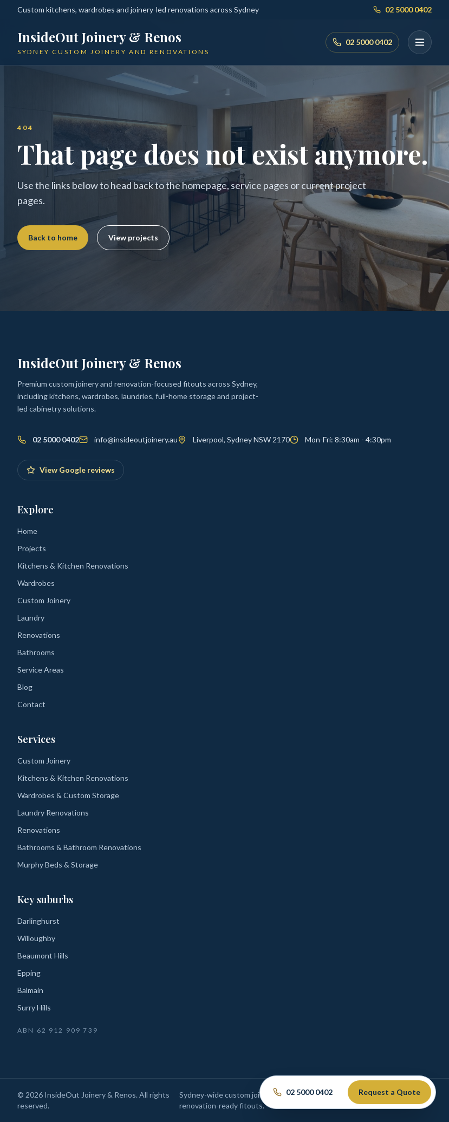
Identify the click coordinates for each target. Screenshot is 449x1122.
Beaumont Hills (42, 955)
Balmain (30, 990)
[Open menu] (420, 42)
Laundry (30, 617)
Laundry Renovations (53, 812)
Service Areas (40, 669)
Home (27, 531)
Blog (24, 687)
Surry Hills (34, 1007)
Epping (29, 972)
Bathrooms (36, 652)
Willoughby (36, 938)
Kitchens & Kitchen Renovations (72, 565)
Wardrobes (36, 583)
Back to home (52, 237)
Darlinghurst (38, 920)
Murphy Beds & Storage (57, 864)
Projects (31, 548)
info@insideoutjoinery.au (136, 439)
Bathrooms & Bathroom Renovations (79, 847)
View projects (133, 237)
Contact (31, 704)
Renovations (38, 635)
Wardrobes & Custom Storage (68, 795)
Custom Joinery (43, 600)
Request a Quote (389, 1092)
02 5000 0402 (402, 9)
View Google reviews (71, 469)
